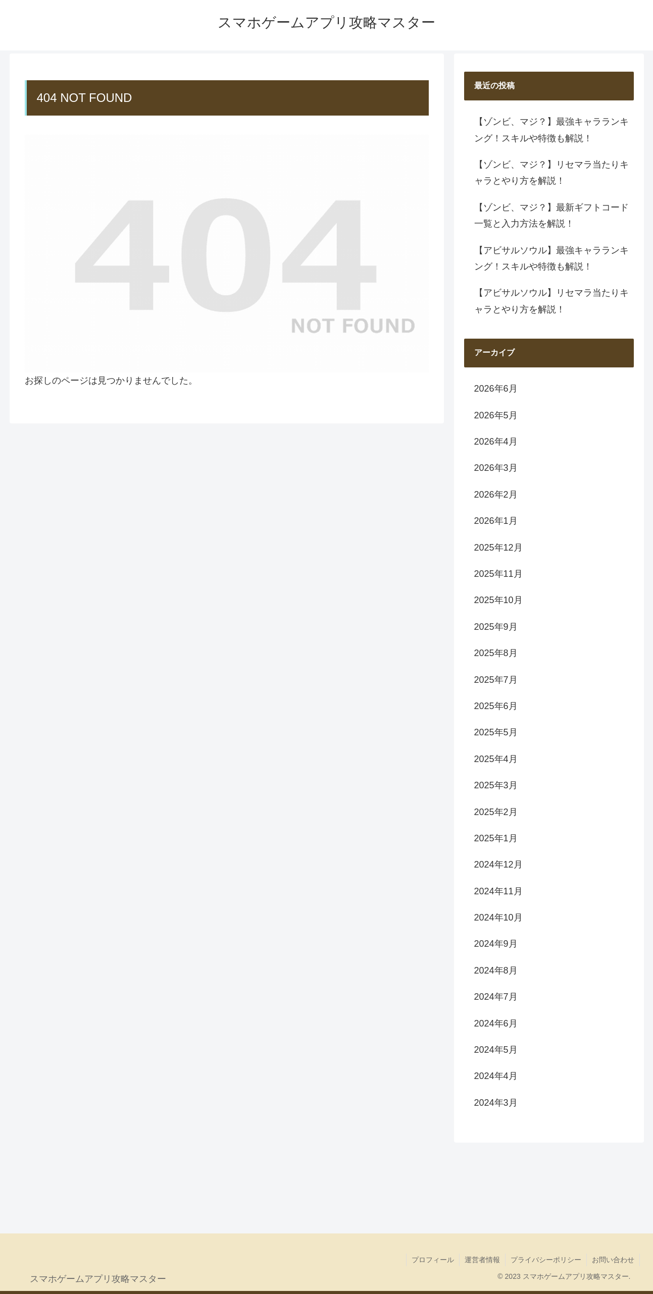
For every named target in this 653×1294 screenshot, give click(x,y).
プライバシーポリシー (546, 1260)
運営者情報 (482, 1260)
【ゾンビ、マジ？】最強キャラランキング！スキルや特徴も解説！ (551, 130)
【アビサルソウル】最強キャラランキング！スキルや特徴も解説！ (551, 258)
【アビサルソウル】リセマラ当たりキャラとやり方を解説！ (551, 301)
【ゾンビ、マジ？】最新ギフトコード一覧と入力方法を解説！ (551, 215)
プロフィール (433, 1260)
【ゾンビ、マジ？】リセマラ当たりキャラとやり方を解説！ (551, 172)
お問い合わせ (613, 1260)
